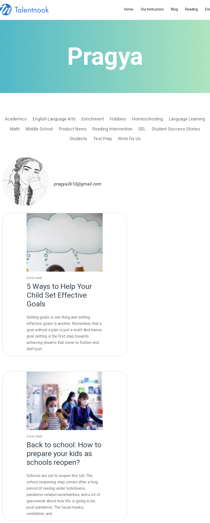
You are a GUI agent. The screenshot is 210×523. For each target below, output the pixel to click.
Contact (125, 455)
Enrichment (92, 118)
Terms (85, 455)
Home (128, 9)
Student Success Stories (175, 128)
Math (15, 128)
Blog (174, 9)
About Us (85, 447)
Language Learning (187, 118)
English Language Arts (54, 118)
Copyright (124, 463)
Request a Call (110, 503)
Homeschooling (147, 118)
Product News (73, 128)
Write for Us (129, 138)
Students (78, 138)
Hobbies (118, 118)
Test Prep (102, 138)
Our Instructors (152, 9)
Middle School (39, 128)
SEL (142, 128)
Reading (191, 9)
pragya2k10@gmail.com (77, 183)
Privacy (84, 463)
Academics (16, 118)
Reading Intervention (112, 128)
